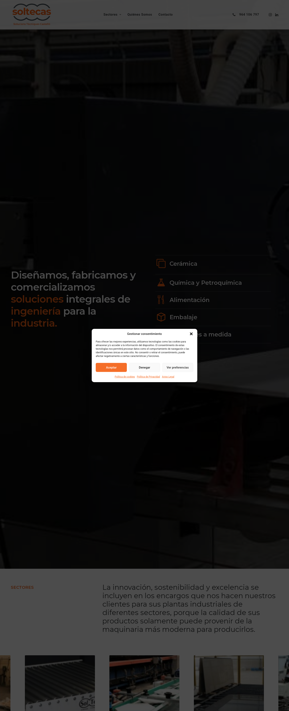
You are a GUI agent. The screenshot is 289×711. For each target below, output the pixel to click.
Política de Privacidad (148, 376)
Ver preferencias (178, 367)
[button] (191, 334)
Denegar (144, 367)
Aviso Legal (168, 376)
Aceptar (111, 367)
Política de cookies (125, 376)
